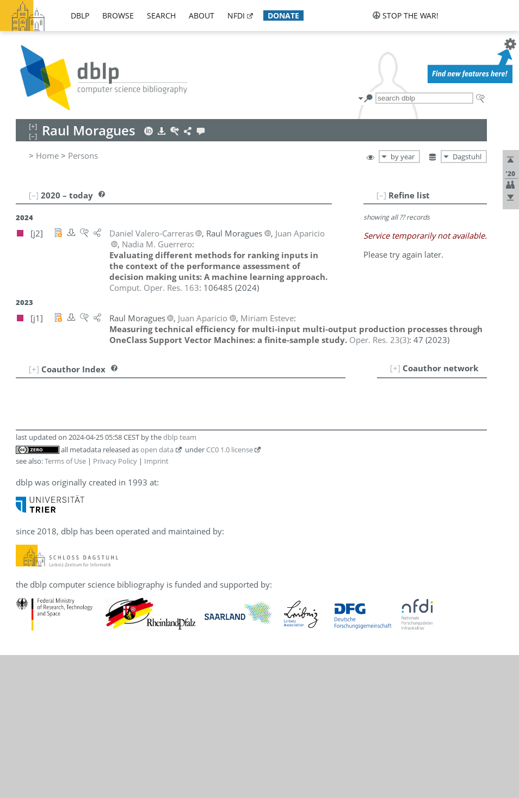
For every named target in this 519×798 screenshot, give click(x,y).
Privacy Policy (115, 461)
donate (283, 15)
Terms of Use (65, 461)
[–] (381, 195)
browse (118, 15)
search (161, 15)
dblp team (179, 437)
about (201, 15)
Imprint (156, 461)
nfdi (236, 15)
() (379, 339)
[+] (395, 368)
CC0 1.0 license (229, 449)
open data (157, 449)
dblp (80, 15)
